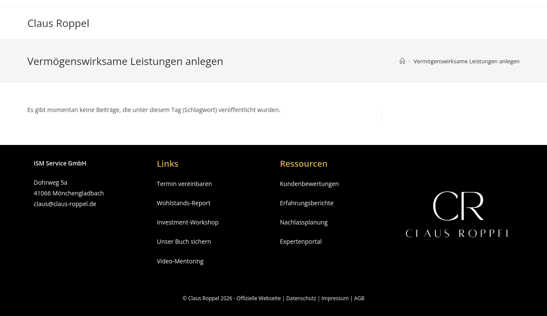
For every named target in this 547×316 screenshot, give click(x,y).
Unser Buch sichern (184, 241)
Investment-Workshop (188, 222)
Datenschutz (301, 298)
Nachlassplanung (304, 222)
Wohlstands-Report (183, 203)
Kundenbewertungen (309, 184)
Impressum (334, 298)
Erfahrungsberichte (307, 203)
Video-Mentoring (180, 261)
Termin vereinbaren (184, 184)
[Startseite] (402, 61)
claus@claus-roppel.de (65, 204)
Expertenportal (301, 241)
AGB (359, 298)
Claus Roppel (58, 23)
